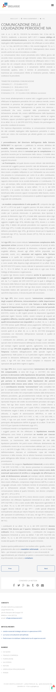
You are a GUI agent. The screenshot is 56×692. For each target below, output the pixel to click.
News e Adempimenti (30, 18)
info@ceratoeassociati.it (14, 618)
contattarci (29, 558)
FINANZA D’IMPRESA (10, 655)
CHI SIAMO (6, 652)
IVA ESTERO (7, 662)
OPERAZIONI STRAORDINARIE (14, 669)
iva (44, 18)
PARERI (5, 673)
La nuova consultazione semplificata (15, 635)
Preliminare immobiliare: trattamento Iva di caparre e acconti (24, 638)
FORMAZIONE (8, 659)
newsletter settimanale (29, 549)
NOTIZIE (6, 666)
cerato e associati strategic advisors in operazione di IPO (22, 631)
